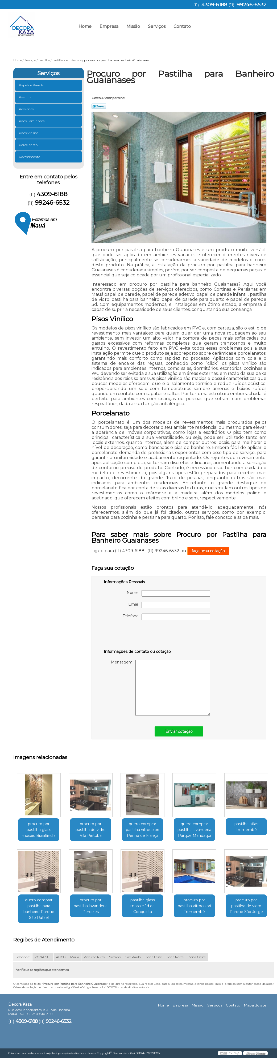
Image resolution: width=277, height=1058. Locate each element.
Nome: (168, 593)
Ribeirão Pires (94, 957)
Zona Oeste (197, 957)
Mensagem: (160, 688)
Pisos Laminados (32, 121)
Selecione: (22, 957)
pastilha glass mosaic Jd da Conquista (142, 906)
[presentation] (137, 635)
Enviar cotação (179, 731)
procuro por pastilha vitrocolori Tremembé (194, 906)
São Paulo (133, 957)
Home (85, 26)
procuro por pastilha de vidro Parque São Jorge (246, 906)
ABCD (61, 957)
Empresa (109, 26)
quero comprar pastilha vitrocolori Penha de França (142, 829)
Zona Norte (175, 957)
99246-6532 (251, 5)
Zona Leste (153, 957)
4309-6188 (214, 5)
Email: (169, 605)
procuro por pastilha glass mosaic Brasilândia (39, 829)
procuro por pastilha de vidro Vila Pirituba (91, 829)
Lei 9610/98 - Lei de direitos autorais (125, 987)
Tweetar (99, 106)
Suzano (115, 957)
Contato (182, 26)
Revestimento (30, 157)
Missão (133, 26)
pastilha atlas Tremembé (246, 826)
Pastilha (25, 97)
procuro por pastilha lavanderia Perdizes (91, 906)
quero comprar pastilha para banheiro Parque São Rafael (38, 909)
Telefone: (166, 617)
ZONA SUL (43, 957)
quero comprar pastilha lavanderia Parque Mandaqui (194, 829)
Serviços (157, 26)
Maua (74, 957)
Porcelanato (28, 145)
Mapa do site (255, 1005)
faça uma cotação (208, 551)
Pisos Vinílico (29, 133)
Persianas (26, 109)
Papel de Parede (31, 85)
